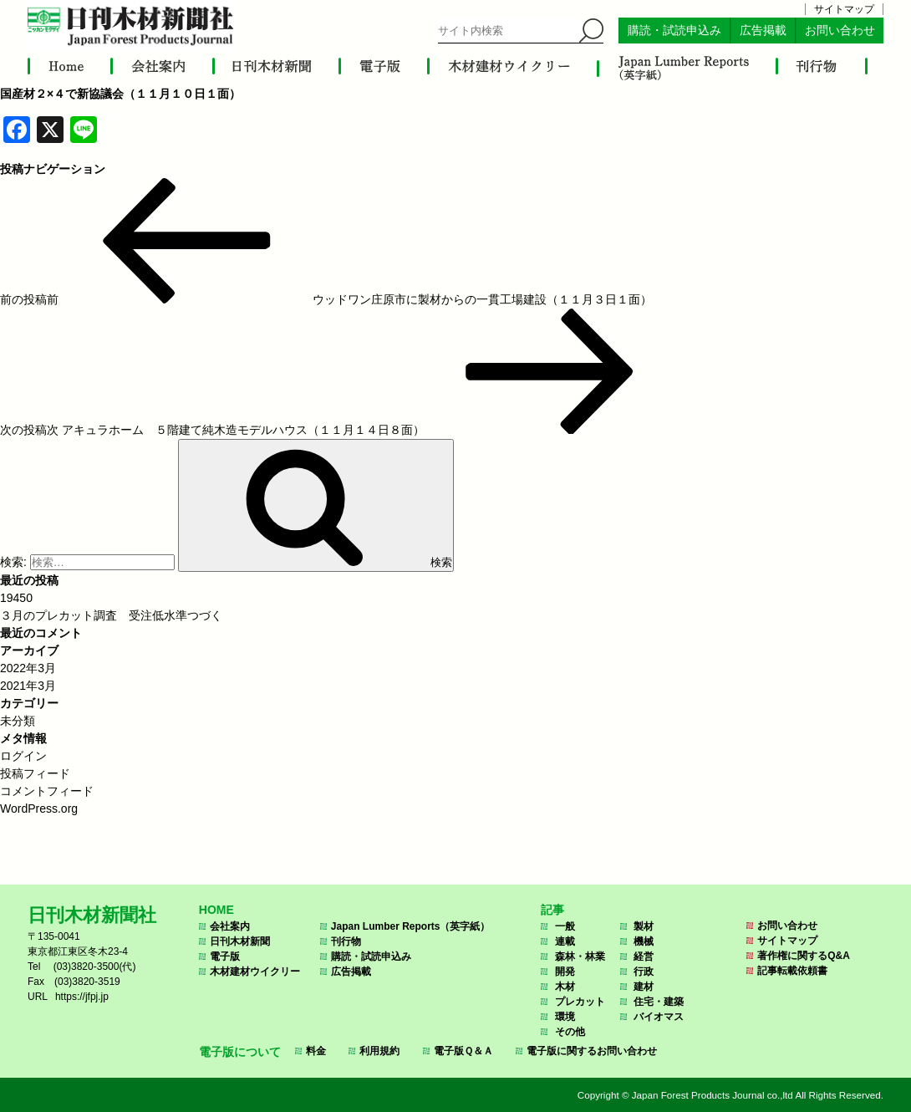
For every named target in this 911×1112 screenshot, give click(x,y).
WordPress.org (39, 808)
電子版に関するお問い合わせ (592, 1051)
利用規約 (379, 1051)
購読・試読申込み (674, 30)
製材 (644, 926)
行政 (644, 971)
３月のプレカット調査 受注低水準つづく (111, 615)
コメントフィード (47, 791)
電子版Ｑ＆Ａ (463, 1051)
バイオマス (659, 1017)
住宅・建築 (659, 1001)
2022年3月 (28, 668)
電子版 (225, 956)
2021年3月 (28, 685)
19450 (16, 597)
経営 (644, 956)
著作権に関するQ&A (803, 956)
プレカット (580, 1001)
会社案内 (230, 926)
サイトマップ (844, 9)
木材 (565, 986)
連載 (565, 941)
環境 (565, 1017)
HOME (216, 909)
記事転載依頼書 (792, 971)
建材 (644, 986)
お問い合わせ (840, 30)
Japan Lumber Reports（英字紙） (411, 926)
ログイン (23, 756)
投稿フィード (35, 773)
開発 (565, 971)
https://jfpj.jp (82, 996)
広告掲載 (763, 30)
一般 (565, 926)
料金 (316, 1051)
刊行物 (346, 941)
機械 (644, 941)
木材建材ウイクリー (255, 971)
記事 (552, 909)
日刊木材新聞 (240, 941)
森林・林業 (580, 956)
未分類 (17, 720)
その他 (570, 1032)
